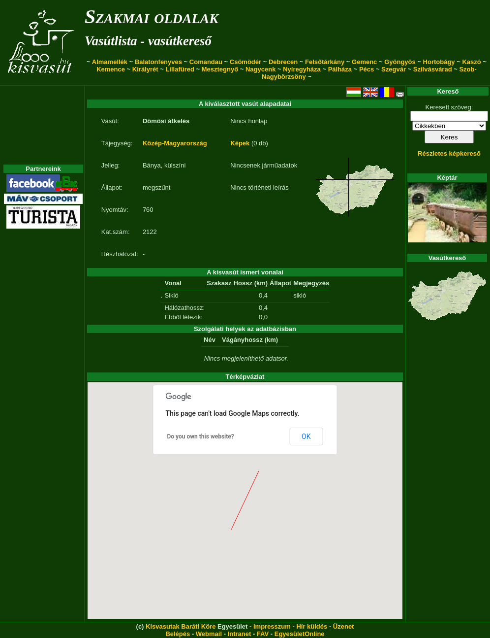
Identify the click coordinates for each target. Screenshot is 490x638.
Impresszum (272, 626)
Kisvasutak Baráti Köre (180, 626)
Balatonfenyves (158, 62)
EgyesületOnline (300, 634)
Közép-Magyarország (175, 143)
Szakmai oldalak (151, 16)
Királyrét (145, 69)
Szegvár (393, 69)
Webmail (209, 634)
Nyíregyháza (302, 69)
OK (306, 436)
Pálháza (340, 69)
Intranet (239, 634)
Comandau (205, 62)
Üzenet (343, 626)
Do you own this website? (200, 436)
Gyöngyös (400, 62)
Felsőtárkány (324, 62)
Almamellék (109, 62)
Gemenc (364, 62)
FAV (263, 634)
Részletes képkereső (449, 153)
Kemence (110, 69)
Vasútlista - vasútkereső (148, 41)
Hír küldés (311, 626)
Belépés (177, 634)
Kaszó (471, 62)
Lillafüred (179, 69)
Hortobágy (439, 62)
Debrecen (283, 62)
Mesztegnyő (220, 69)
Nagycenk (260, 69)
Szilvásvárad (432, 69)
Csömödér (245, 62)
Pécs (366, 69)
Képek (239, 143)
